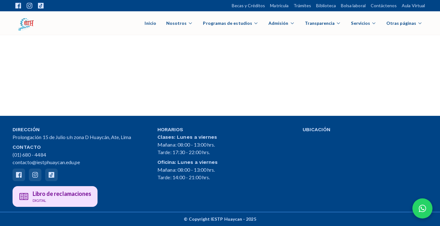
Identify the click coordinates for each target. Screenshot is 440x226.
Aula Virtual (413, 5)
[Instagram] (35, 175)
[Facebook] (19, 175)
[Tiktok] (51, 175)
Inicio (150, 23)
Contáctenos (384, 5)
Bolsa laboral (353, 5)
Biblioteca (326, 5)
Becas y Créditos (248, 5)
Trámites (302, 5)
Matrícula (279, 5)
